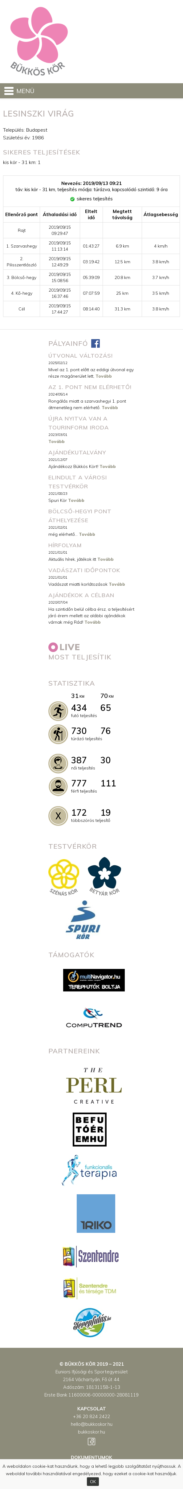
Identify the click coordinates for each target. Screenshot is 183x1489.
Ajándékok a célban (81, 595)
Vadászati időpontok (84, 570)
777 (79, 783)
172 (79, 812)
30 (105, 760)
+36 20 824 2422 (91, 1416)
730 (79, 730)
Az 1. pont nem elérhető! (90, 387)
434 (79, 707)
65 (105, 707)
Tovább (104, 376)
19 (105, 812)
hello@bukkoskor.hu (91, 1424)
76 (105, 730)
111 (108, 783)
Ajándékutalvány (77, 452)
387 (79, 760)
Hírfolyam (65, 545)
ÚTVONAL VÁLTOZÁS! (80, 355)
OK (93, 1481)
